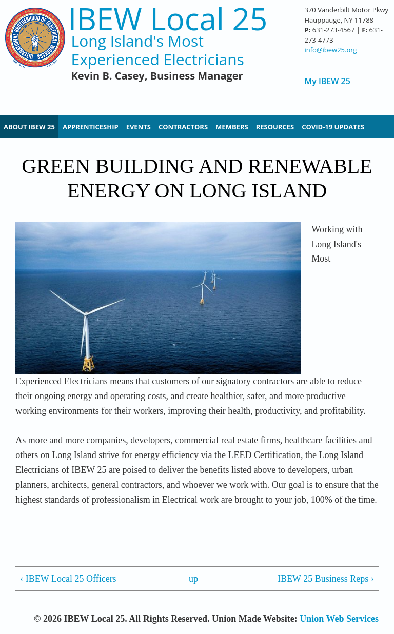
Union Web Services (339, 618)
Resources (275, 126)
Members (231, 126)
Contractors (183, 126)
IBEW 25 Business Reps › (326, 578)
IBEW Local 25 (168, 18)
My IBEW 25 (327, 81)
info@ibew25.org (330, 49)
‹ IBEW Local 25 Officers (68, 578)
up (193, 578)
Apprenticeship (91, 126)
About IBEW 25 (29, 126)
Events (138, 126)
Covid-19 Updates (333, 126)
